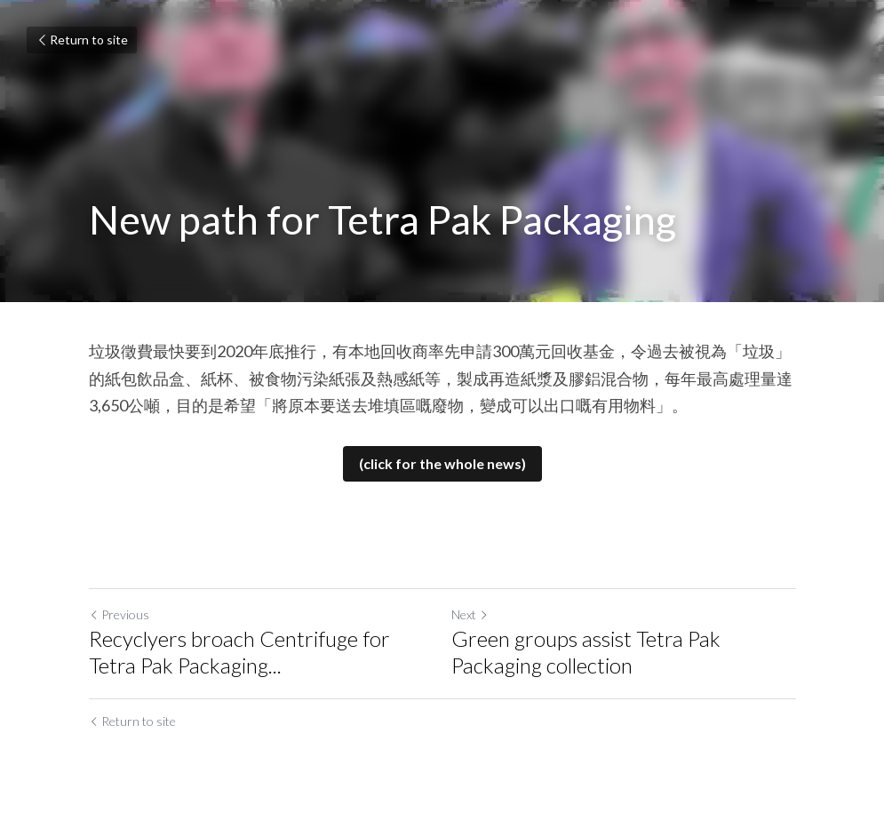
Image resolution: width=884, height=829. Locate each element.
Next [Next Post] (470, 614)
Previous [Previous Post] (119, 614)
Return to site (82, 39)
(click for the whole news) (442, 463)
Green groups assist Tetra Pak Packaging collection (586, 652)
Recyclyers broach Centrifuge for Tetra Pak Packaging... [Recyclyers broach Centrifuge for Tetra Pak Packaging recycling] (239, 652)
